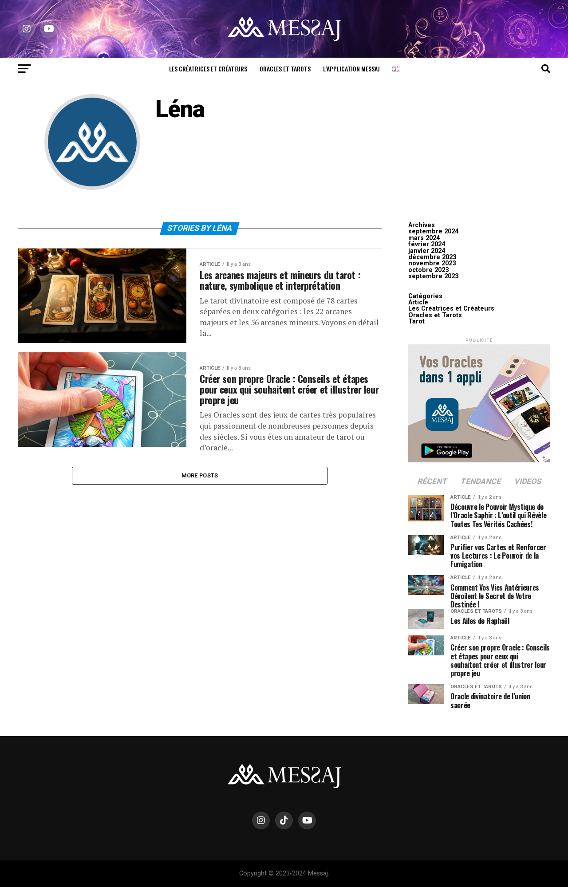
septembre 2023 (433, 276)
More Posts (199, 499)
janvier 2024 (426, 251)
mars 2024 (424, 238)
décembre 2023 (432, 257)
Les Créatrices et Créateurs (208, 68)
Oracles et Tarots (285, 68)
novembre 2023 (432, 263)
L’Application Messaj (351, 68)
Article (418, 302)
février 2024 (426, 244)
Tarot (416, 321)
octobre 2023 (428, 270)
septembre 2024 (433, 231)
